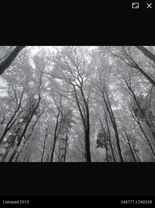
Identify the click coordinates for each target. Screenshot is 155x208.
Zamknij (149, 6)
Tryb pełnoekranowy (137, 6)
